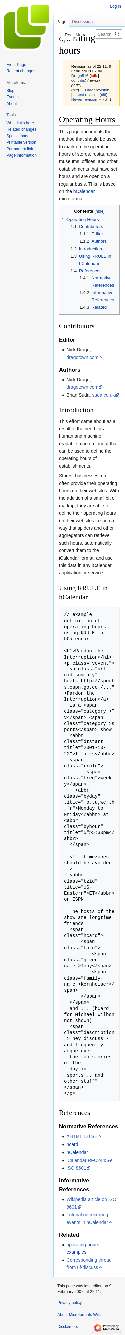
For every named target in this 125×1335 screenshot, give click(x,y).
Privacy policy (69, 1302)
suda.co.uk (103, 395)
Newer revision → (86, 99)
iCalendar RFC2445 (87, 1160)
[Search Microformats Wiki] (109, 34)
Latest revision (86, 94)
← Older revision (94, 90)
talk (94, 75)
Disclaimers (67, 1326)
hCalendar (84, 191)
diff (75, 90)
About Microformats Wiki (79, 1314)
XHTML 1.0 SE (81, 1136)
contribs (78, 80)
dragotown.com (82, 357)
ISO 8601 (76, 1168)
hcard (72, 1144)
